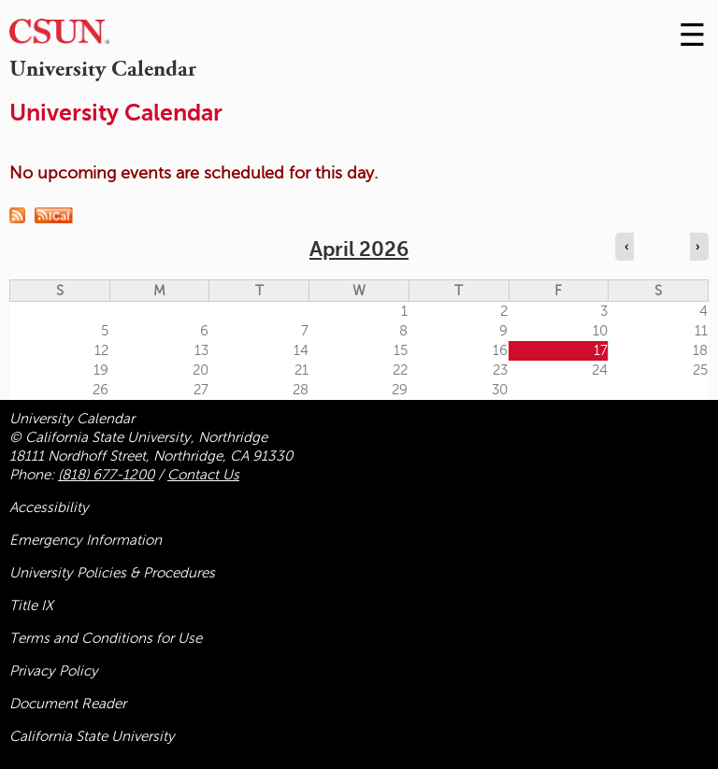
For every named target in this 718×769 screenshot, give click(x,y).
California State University (92, 736)
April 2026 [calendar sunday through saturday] (359, 249)
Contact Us (203, 474)
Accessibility (49, 507)
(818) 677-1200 (106, 474)
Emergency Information (85, 540)
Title (31, 605)
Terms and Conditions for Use (105, 638)
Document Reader (67, 703)
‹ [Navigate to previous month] (626, 246)
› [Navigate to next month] (697, 246)
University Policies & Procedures (112, 572)
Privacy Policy (53, 670)
